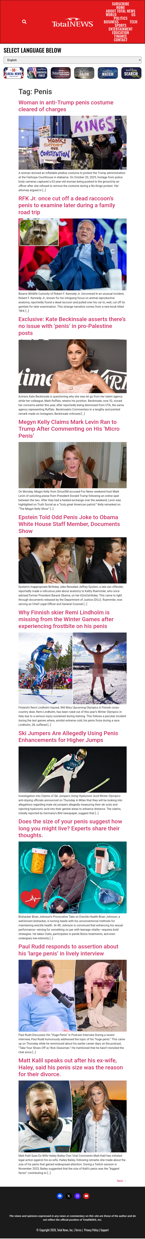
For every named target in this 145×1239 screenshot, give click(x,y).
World (111, 15)
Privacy (88, 1230)
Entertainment (120, 29)
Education (120, 33)
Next (121, 1181)
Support (105, 1230)
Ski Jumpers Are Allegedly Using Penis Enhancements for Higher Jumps (68, 737)
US (133, 15)
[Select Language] (72, 60)
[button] (24, 22)
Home (120, 8)
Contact (120, 40)
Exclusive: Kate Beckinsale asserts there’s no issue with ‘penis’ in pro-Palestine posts (72, 326)
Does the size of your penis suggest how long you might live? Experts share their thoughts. (70, 829)
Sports (120, 25)
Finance (120, 36)
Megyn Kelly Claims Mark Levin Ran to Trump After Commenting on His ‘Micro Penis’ (69, 429)
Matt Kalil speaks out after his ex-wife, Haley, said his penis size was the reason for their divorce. (71, 1068)
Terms (78, 1230)
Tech (133, 22)
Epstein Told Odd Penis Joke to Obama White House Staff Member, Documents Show (69, 524)
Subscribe (120, 4)
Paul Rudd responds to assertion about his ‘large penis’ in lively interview (69, 950)
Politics (120, 18)
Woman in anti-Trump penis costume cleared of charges (66, 106)
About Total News (120, 11)
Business (111, 22)
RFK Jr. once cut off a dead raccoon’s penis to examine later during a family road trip (67, 206)
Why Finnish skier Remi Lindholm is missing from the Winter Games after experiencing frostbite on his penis (66, 620)
